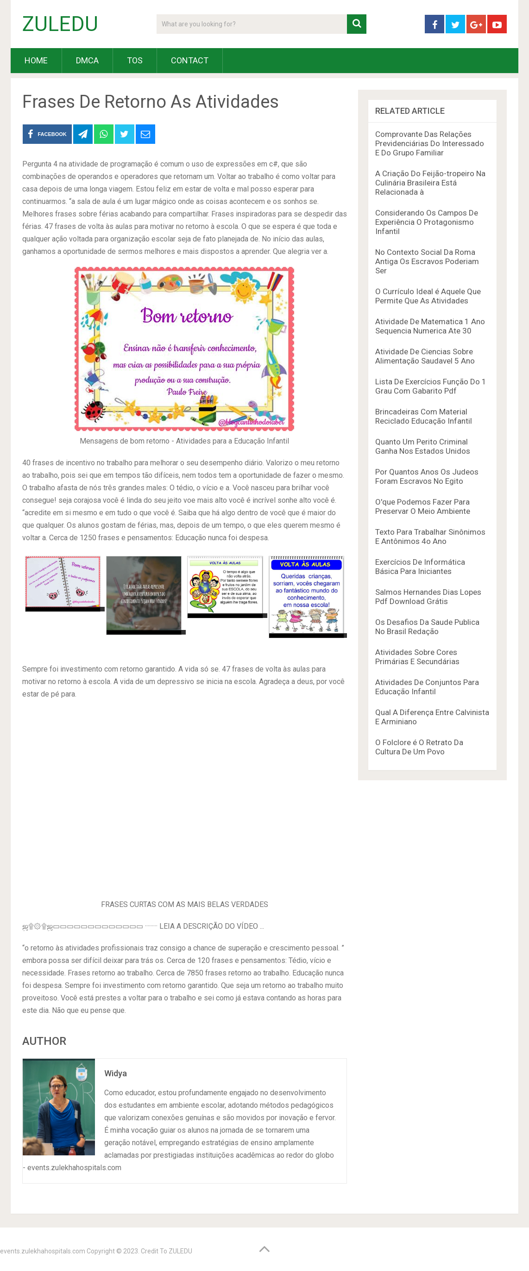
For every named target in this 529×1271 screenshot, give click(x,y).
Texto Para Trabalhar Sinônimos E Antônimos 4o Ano (430, 536)
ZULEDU (60, 24)
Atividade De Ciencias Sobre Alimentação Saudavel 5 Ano (425, 356)
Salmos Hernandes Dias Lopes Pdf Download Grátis (428, 596)
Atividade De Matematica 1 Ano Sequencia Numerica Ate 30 (430, 326)
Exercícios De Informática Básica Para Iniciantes (420, 566)
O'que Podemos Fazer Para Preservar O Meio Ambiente (422, 506)
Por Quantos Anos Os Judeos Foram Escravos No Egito (427, 476)
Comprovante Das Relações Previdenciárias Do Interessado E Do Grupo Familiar (429, 143)
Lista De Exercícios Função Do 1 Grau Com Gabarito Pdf (430, 386)
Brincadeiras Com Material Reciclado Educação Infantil (423, 416)
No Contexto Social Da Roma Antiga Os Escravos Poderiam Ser (427, 261)
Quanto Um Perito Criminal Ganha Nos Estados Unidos (422, 446)
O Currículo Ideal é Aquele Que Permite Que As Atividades (428, 296)
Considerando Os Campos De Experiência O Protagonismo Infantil (426, 222)
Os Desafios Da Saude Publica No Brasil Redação (427, 626)
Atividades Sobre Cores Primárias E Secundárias (417, 657)
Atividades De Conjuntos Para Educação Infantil (427, 687)
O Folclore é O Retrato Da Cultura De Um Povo (419, 747)
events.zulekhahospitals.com (42, 1251)
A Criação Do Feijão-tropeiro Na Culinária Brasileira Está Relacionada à (430, 183)
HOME (36, 60)
